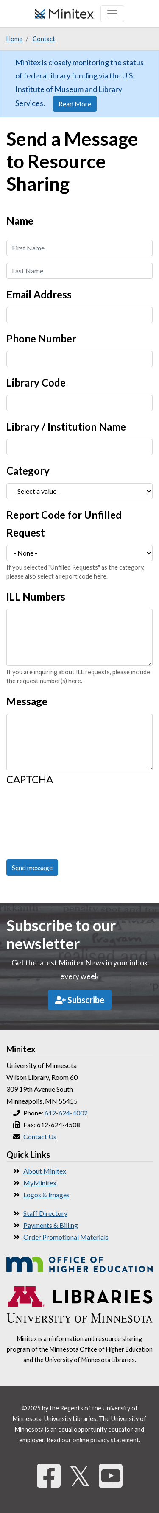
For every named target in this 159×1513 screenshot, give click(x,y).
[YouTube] (111, 1475)
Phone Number (41, 338)
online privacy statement (106, 1439)
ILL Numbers (35, 596)
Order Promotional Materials (66, 1237)
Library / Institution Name (66, 426)
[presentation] (41, 822)
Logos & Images (46, 1194)
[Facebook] (49, 1475)
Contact (44, 38)
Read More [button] (75, 104)
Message (26, 701)
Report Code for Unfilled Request (64, 524)
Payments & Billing (50, 1225)
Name (19, 220)
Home (14, 38)
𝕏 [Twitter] (80, 1475)
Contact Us (39, 1136)
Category (28, 470)
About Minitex (44, 1171)
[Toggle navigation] (112, 13)
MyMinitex (39, 1183)
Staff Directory (45, 1213)
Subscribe (79, 1000)
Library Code (36, 382)
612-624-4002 (66, 1113)
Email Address (39, 294)
